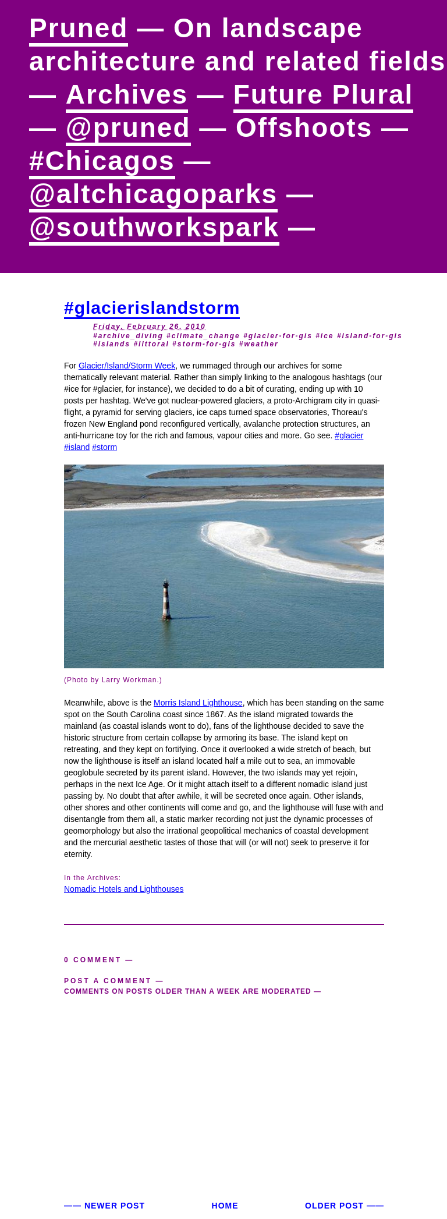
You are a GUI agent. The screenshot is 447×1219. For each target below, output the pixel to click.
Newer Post (114, 1205)
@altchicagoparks (153, 194)
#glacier (349, 435)
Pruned (78, 28)
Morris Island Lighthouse (198, 702)
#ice (324, 336)
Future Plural (323, 94)
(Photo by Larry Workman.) (113, 680)
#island (77, 447)
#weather (259, 344)
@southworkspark (154, 227)
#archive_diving (128, 336)
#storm (104, 447)
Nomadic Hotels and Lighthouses (123, 889)
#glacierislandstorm (152, 307)
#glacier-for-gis (278, 336)
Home (225, 1205)
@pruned (128, 127)
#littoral (151, 344)
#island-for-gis (370, 336)
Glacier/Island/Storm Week (127, 365)
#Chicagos (102, 161)
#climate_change (203, 336)
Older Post (334, 1205)
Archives (127, 94)
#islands (111, 344)
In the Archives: (92, 878)
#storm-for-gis (204, 344)
